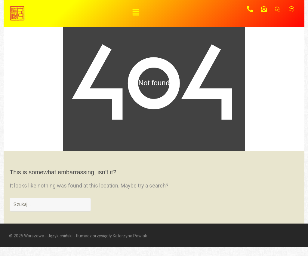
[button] (136, 12)
